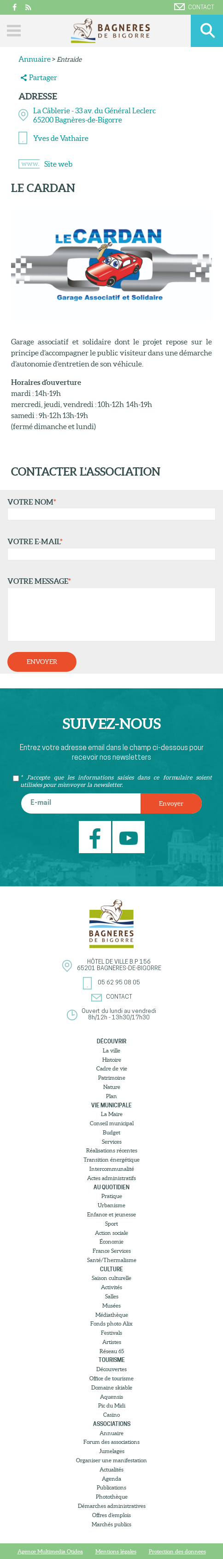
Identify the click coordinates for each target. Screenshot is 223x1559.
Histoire (111, 1060)
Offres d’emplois (111, 1515)
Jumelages (111, 1451)
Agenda (111, 1479)
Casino (111, 1415)
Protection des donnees (177, 1551)
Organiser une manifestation (111, 1460)
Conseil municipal (112, 1123)
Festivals (111, 1333)
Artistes (111, 1342)
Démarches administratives (112, 1506)
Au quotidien (111, 1187)
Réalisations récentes (111, 1150)
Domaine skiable (111, 1387)
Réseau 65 (112, 1351)
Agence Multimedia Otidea (50, 1551)
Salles (111, 1296)
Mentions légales (115, 1551)
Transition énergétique (111, 1160)
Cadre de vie (111, 1068)
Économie (111, 1242)
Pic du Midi (111, 1405)
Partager (43, 77)
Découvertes (111, 1369)
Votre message (109, 609)
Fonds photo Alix (111, 1323)
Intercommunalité (111, 1169)
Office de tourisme (111, 1378)
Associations (111, 1423)
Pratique (111, 1196)
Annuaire (34, 59)
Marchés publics (111, 1524)
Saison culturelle (111, 1278)
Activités (111, 1287)
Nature (111, 1087)
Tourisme (112, 1359)
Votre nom (109, 509)
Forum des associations (111, 1442)
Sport (111, 1224)
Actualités (111, 1469)
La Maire (112, 1114)
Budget (111, 1132)
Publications (111, 1487)
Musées (111, 1306)
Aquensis (111, 1397)
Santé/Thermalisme (111, 1260)
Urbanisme (111, 1205)
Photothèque (112, 1497)
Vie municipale (111, 1105)
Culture (111, 1269)
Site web (58, 164)
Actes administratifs (111, 1178)
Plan (111, 1096)
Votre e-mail (109, 548)
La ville (111, 1050)
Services (112, 1142)
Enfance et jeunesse (111, 1214)
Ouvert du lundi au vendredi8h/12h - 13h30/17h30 (119, 1014)
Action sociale (111, 1233)
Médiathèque (111, 1315)
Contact (194, 7)
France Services (112, 1251)
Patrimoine (111, 1078)
